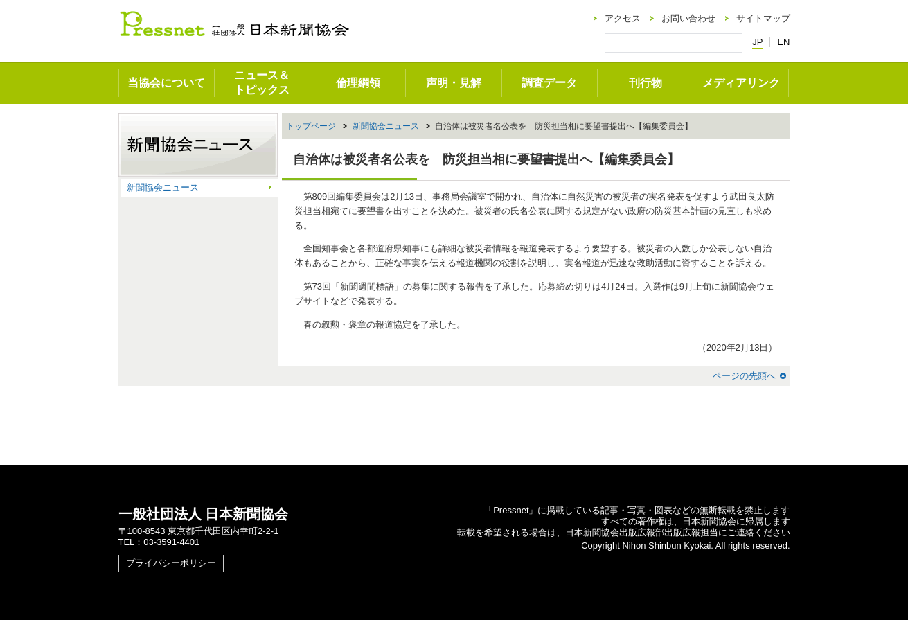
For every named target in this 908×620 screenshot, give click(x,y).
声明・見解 (453, 83)
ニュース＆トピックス (262, 82)
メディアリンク (741, 83)
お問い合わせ (688, 18)
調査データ (549, 83)
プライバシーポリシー (171, 563)
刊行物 (645, 83)
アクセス (623, 18)
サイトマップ (763, 18)
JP (757, 42)
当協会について (166, 83)
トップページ (311, 126)
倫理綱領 (358, 83)
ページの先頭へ (744, 376)
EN (783, 41)
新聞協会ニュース (386, 126)
